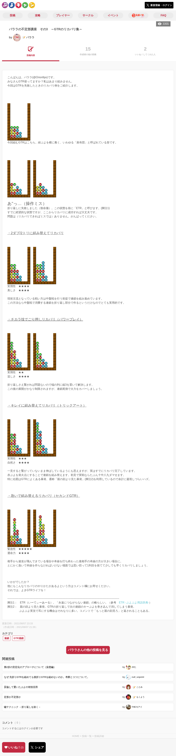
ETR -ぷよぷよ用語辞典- (134, 602)
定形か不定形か (12, 697)
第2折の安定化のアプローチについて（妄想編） (30, 667)
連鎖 (6, 638)
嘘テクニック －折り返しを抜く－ (22, 707)
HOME (75, 736)
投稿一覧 (87, 736)
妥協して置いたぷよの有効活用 (21, 687)
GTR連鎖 (19, 638)
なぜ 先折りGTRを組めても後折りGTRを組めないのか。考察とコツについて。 (46, 677)
